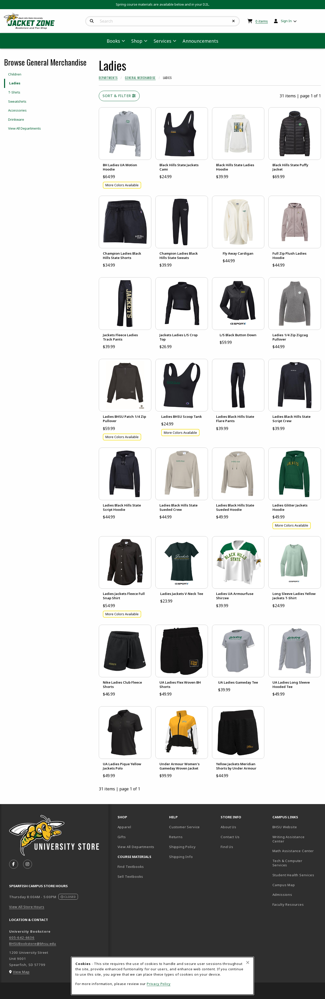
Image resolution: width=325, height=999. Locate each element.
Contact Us (230, 837)
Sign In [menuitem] (286, 21)
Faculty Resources (296, 904)
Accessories (17, 110)
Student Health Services (296, 874)
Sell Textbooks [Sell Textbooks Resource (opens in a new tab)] (130, 876)
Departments (108, 78)
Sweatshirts (17, 101)
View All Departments (24, 128)
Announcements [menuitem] (200, 41)
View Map (21, 972)
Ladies (14, 83)
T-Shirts (14, 92)
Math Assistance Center (296, 850)
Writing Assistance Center (296, 839)
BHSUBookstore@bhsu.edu (32, 943)
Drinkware (16, 119)
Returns (176, 837)
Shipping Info (181, 856)
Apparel (124, 827)
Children (14, 74)
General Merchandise (140, 78)
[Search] (92, 21)
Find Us (244, 846)
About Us (228, 827)
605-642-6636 (22, 937)
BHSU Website (296, 826)
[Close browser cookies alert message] (248, 962)
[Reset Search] (233, 21)
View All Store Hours (26, 906)
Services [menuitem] (162, 41)
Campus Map (296, 884)
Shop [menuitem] (136, 41)
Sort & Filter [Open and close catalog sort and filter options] (119, 95)
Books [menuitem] (113, 41)
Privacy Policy (159, 983)
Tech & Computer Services (296, 862)
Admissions (296, 894)
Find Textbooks (131, 866)
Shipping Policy (182, 846)
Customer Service (184, 827)
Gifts (122, 837)
